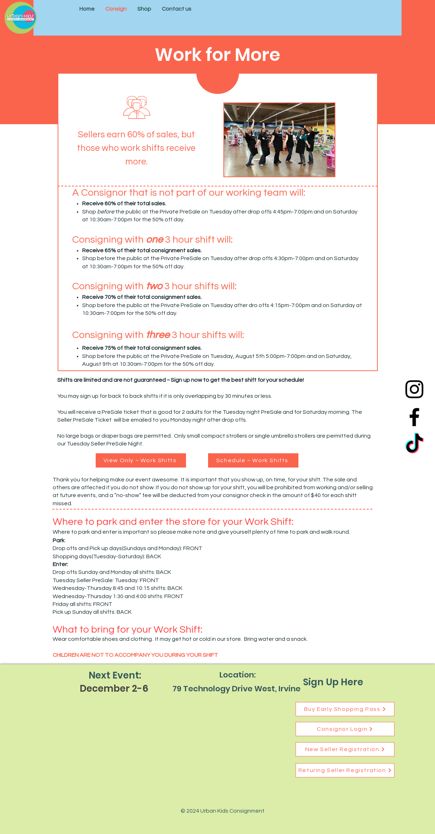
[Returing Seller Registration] (345, 770)
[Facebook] (414, 417)
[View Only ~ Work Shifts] (141, 460)
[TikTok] (414, 445)
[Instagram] (414, 389)
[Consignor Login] (345, 729)
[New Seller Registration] (345, 749)
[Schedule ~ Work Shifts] (253, 460)
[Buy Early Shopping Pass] (345, 709)
